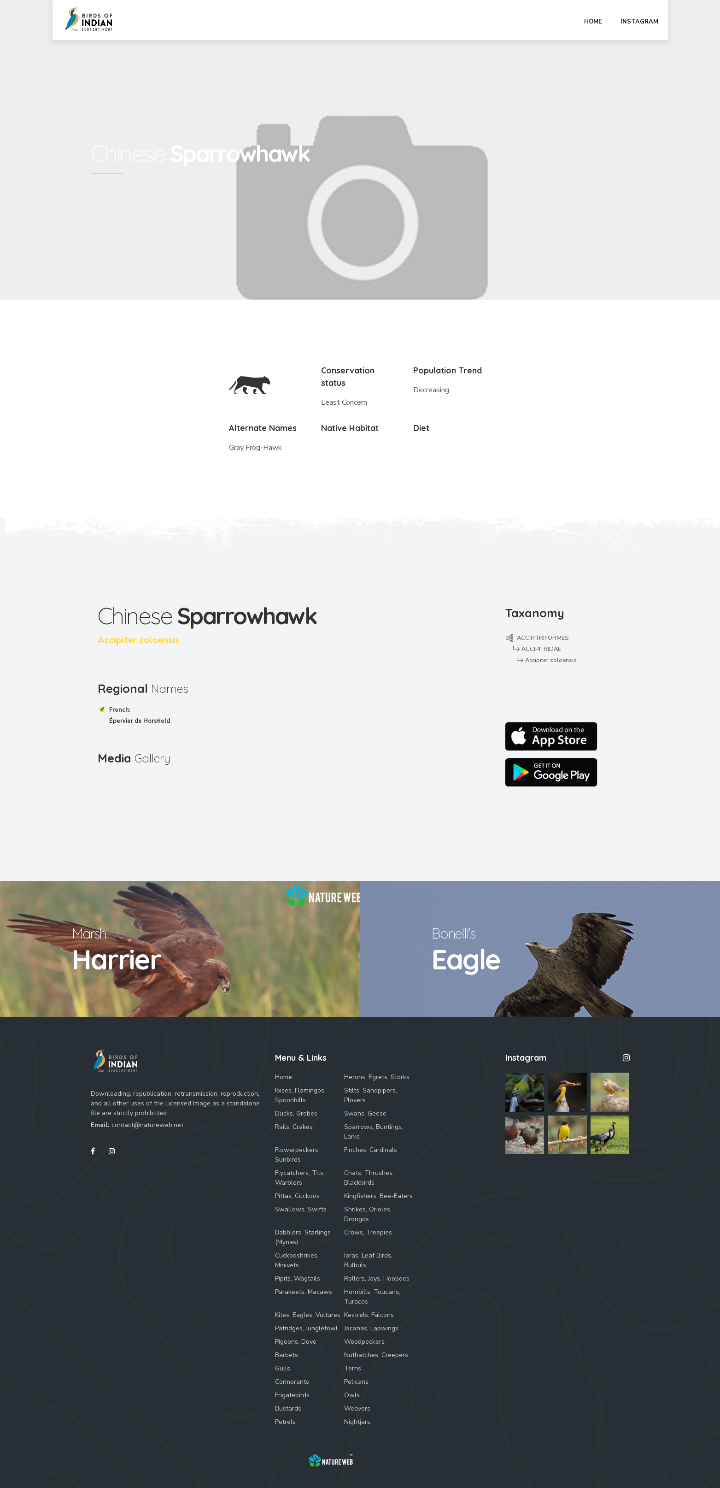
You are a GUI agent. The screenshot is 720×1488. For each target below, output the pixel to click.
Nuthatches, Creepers (376, 1355)
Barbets (286, 1355)
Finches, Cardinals (370, 1150)
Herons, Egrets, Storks (377, 1077)
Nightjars (357, 1421)
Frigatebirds (292, 1395)
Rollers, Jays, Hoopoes (377, 1278)
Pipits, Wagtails (297, 1278)
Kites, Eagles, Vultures (307, 1315)
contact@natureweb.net (147, 1125)
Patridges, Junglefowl (306, 1328)
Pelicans (356, 1381)
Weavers (357, 1408)
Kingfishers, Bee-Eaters (378, 1196)
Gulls (282, 1368)
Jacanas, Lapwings (371, 1328)
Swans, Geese (365, 1113)
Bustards (288, 1408)
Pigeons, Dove (295, 1341)
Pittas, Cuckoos (297, 1196)
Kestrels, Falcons (369, 1315)
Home (283, 1077)
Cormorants (292, 1381)
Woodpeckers (364, 1341)
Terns (352, 1368)
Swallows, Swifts (301, 1209)
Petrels (285, 1421)
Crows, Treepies (368, 1232)
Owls (352, 1395)
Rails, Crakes (294, 1126)
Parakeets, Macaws (303, 1291)
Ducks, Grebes (296, 1113)
